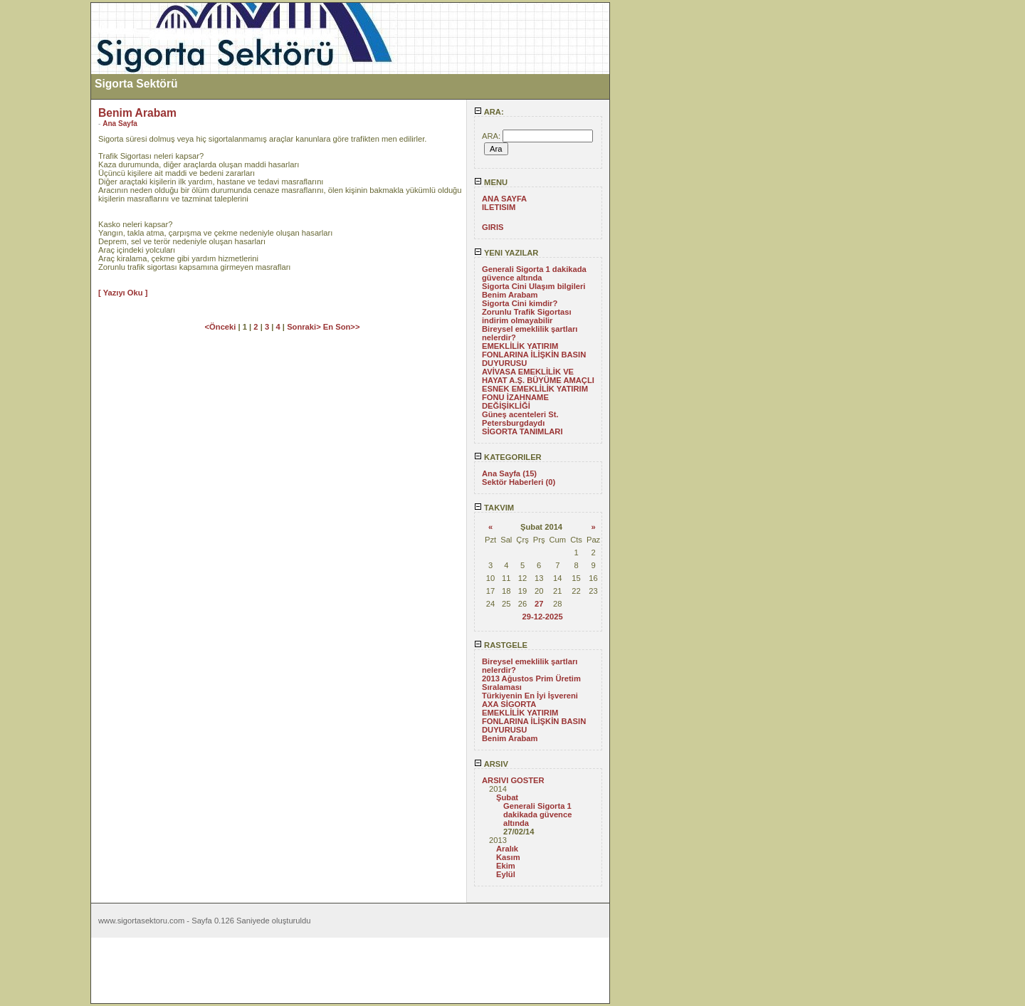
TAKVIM (494, 507)
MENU (491, 182)
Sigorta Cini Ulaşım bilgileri (533, 286)
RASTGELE (500, 645)
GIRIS (492, 227)
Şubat (507, 797)
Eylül (505, 874)
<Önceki (221, 327)
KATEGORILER (508, 457)
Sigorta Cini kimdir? (519, 303)
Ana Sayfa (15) (509, 473)
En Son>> (341, 327)
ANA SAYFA (504, 198)
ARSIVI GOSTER (513, 780)
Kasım (508, 857)
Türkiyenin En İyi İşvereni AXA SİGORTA (530, 699)
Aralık (507, 848)
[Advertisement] (45, 215)
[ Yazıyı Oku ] (122, 292)
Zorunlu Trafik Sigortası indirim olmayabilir (527, 316)
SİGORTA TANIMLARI (522, 431)
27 (539, 603)
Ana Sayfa (119, 123)
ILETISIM (498, 207)
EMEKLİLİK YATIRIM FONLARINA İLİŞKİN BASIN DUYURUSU (534, 354)
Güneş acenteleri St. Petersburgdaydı (520, 418)
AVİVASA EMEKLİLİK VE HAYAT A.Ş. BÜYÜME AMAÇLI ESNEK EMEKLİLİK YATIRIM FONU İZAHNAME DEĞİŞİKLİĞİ (538, 388)
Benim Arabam (510, 294)
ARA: (489, 112)
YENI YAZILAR (506, 252)
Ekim (505, 865)
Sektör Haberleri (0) (518, 482)
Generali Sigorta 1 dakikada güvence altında (534, 273)
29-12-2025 (542, 616)
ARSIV (491, 764)
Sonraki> (305, 327)
